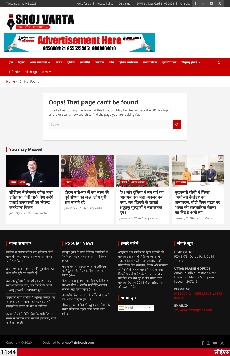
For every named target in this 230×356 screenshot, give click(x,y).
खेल (111, 62)
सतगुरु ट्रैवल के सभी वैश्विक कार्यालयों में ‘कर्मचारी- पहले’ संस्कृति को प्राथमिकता (85, 254)
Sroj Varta (40, 213)
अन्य (45, 71)
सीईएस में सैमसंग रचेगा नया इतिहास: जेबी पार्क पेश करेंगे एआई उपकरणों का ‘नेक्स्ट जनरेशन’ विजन (31, 199)
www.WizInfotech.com (78, 342)
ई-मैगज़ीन (14, 71)
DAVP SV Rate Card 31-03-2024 (155, 3)
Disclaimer (125, 3)
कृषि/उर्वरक (169, 62)
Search (177, 124)
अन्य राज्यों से (38, 62)
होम (11, 62)
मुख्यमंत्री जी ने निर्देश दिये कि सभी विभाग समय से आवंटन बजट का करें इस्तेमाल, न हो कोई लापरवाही (31, 318)
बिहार (13, 182)
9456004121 (183, 293)
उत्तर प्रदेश (181, 182)
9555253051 (203, 293)
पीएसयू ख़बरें (189, 62)
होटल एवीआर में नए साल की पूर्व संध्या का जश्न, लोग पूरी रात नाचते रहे (87, 197)
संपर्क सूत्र (31, 71)
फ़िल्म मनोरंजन (128, 62)
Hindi (126, 308)
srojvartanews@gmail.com (193, 310)
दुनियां (71, 62)
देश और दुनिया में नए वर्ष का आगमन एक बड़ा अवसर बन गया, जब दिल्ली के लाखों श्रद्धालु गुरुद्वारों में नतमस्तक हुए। (142, 202)
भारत (59, 62)
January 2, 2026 (20, 213)
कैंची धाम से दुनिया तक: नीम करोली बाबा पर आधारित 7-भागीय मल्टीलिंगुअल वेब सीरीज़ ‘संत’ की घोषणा (85, 285)
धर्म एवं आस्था (138, 182)
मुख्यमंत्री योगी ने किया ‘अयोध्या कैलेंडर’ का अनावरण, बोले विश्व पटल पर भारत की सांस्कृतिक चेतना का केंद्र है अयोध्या (197, 202)
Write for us (84, 3)
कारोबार (99, 62)
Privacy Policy (104, 3)
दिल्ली (21, 62)
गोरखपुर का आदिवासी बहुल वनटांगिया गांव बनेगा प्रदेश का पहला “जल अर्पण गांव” (86, 307)
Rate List (184, 3)
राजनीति (85, 62)
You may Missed (25, 149)
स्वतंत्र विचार (150, 62)
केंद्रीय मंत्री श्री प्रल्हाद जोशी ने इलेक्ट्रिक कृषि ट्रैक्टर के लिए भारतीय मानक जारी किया (84, 270)
